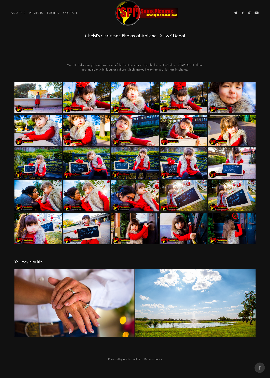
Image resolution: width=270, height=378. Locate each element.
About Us (18, 13)
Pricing (53, 13)
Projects (36, 13)
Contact (70, 13)
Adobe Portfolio (132, 359)
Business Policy (153, 359)
